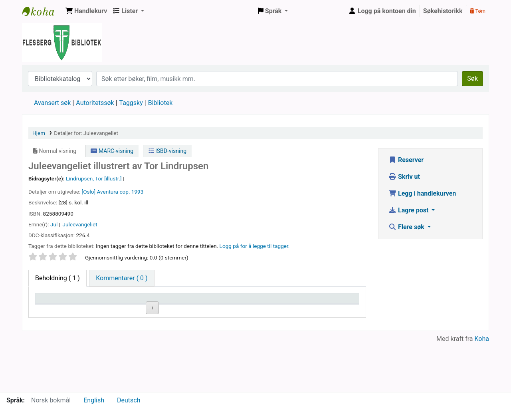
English (93, 400)
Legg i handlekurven (422, 193)
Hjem (38, 133)
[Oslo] (89, 191)
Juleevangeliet (79, 224)
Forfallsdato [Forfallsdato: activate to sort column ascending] (325, 310)
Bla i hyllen (174, 328)
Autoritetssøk (95, 103)
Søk (472, 78)
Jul (53, 224)
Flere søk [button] (407, 227)
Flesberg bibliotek (42, 11)
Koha (482, 387)
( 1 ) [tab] (57, 278)
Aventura (107, 191)
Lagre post (409, 210)
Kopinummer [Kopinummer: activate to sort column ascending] (218, 310)
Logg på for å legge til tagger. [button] (255, 246)
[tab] (121, 278)
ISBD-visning (168, 151)
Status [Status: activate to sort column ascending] (264, 310)
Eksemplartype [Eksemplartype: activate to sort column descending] (59, 310)
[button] (86, 11)
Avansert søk (52, 103)
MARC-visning (112, 151)
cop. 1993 (131, 191)
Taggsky (131, 103)
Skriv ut (404, 176)
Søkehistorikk (443, 11)
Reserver (406, 160)
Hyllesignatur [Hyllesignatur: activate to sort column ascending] (165, 310)
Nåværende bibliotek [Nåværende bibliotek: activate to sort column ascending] (109, 306)
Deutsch (128, 400)
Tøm (477, 11)
